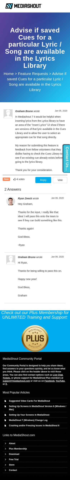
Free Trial (13, 459)
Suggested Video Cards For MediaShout (29, 401)
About (12, 443)
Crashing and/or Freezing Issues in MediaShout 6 (34, 425)
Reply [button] (43, 180)
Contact (13, 470)
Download (14, 454)
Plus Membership (18, 449)
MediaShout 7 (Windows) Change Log (28, 420)
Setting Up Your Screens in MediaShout (29, 415)
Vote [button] (60, 180)
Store (12, 465)
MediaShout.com (24, 435)
